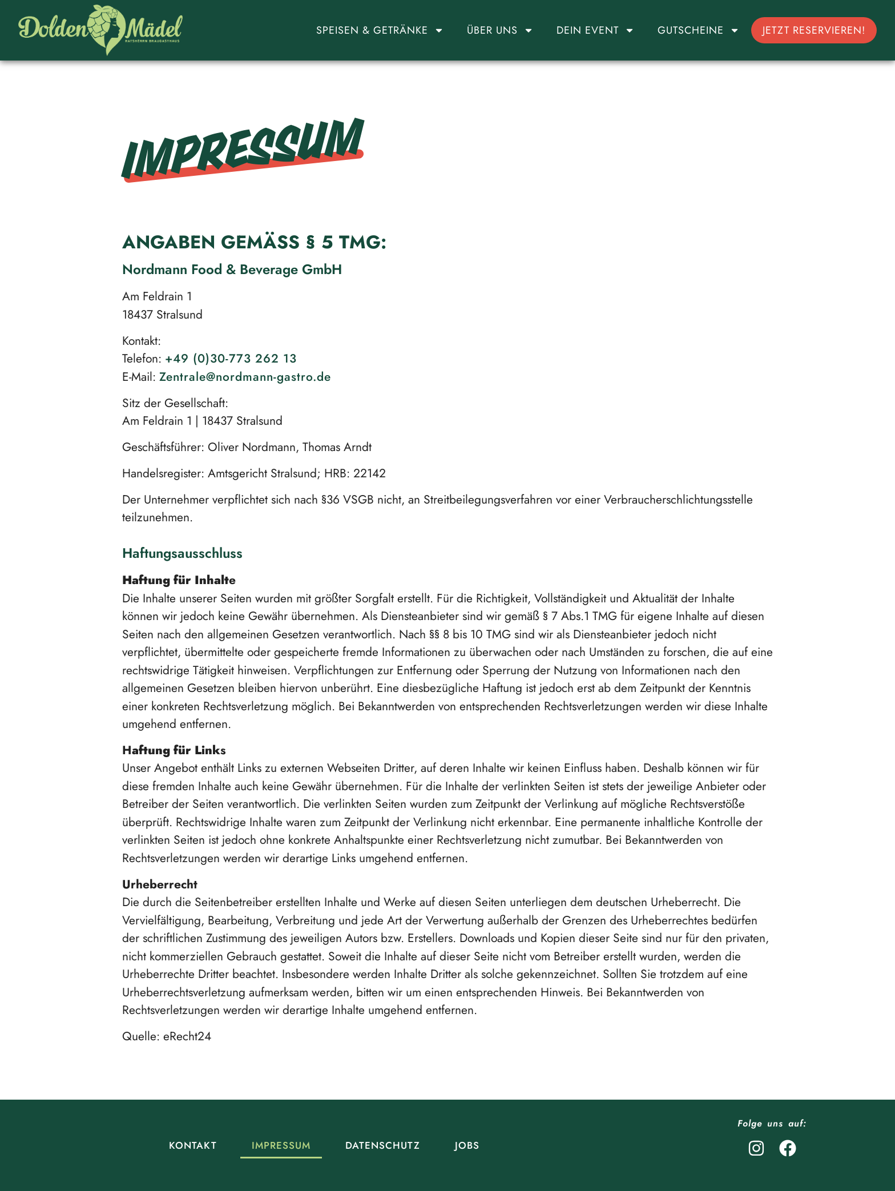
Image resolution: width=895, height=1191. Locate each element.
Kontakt (193, 1145)
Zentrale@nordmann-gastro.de (245, 376)
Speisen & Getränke (380, 30)
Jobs (467, 1145)
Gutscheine (699, 30)
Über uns (500, 30)
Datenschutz (382, 1145)
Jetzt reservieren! (814, 30)
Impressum (281, 1145)
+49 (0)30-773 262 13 (231, 358)
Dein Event (596, 30)
